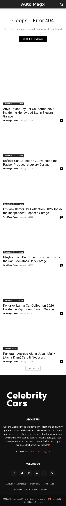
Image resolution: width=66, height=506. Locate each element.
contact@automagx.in (39, 451)
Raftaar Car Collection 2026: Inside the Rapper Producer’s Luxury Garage (30, 162)
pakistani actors (10, 348)
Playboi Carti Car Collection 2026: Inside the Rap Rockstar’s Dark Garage (31, 259)
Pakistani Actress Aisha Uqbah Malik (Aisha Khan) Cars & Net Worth (29, 355)
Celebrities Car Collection (13, 104)
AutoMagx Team (10, 120)
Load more (33, 368)
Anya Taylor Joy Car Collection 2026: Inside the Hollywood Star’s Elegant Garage (29, 112)
